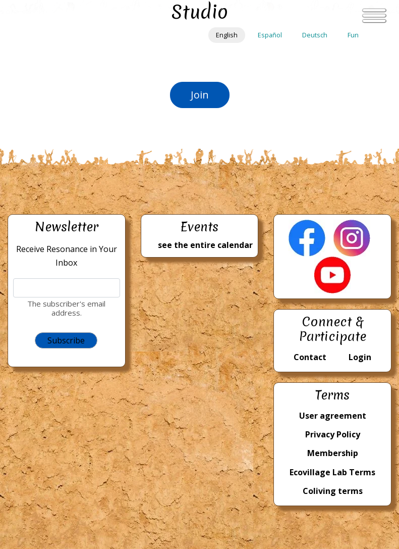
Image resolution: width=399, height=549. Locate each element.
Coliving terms (333, 490)
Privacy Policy (332, 434)
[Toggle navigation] (374, 15)
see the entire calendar (205, 245)
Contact (310, 357)
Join (200, 95)
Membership (332, 453)
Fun (353, 34)
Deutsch (314, 34)
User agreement (332, 415)
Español (270, 34)
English (227, 34)
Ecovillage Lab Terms (332, 472)
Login (360, 357)
